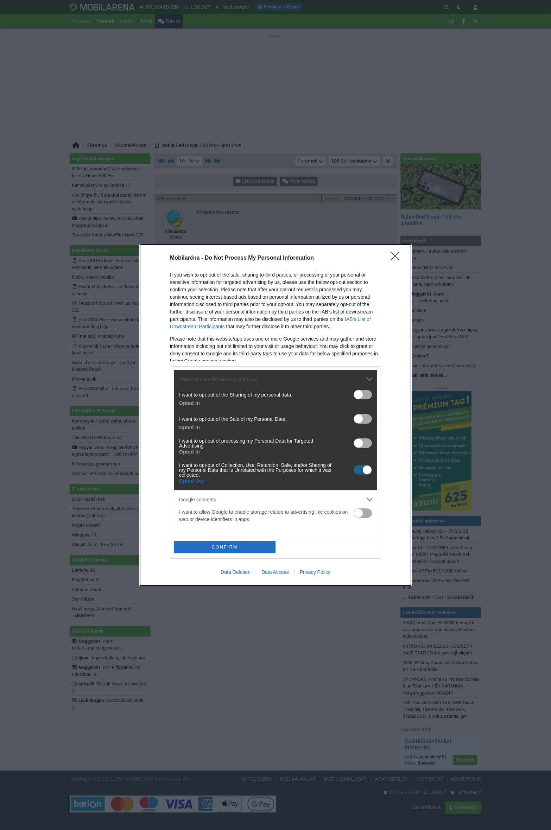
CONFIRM (224, 547)
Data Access (275, 572)
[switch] (363, 394)
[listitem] (275, 379)
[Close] (397, 258)
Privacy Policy (315, 572)
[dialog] (275, 415)
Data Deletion (236, 572)
